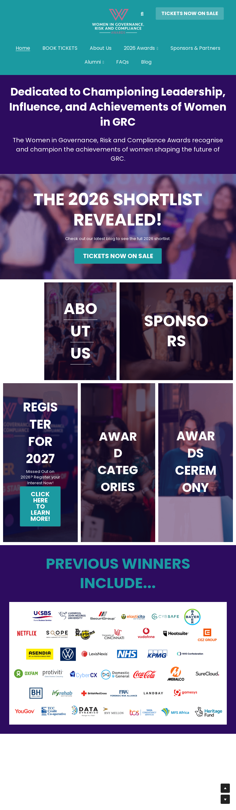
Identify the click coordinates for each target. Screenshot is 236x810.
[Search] (142, 14)
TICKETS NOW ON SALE (189, 13)
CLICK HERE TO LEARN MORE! (40, 507)
